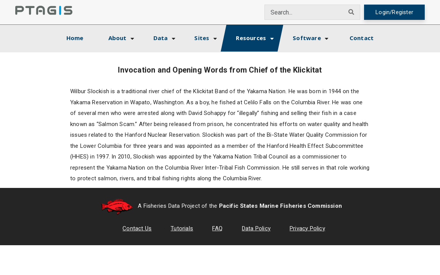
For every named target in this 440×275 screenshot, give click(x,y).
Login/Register (394, 12)
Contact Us (137, 228)
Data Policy (256, 228)
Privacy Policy (307, 228)
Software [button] (307, 38)
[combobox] (303, 12)
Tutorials (182, 228)
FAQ (217, 228)
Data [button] (160, 38)
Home (81, 37)
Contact (362, 38)
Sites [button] (201, 38)
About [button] (117, 38)
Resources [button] (251, 38)
